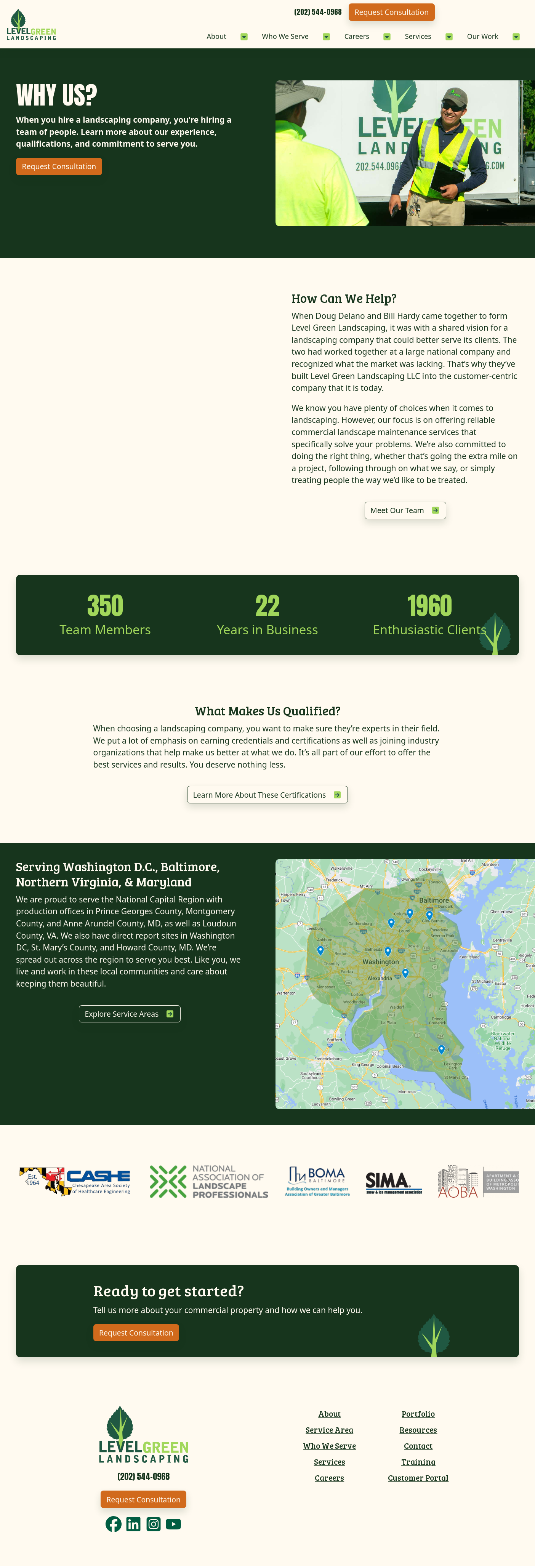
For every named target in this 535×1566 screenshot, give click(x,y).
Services (402, 36)
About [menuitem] (329, 1417)
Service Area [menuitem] (329, 1433)
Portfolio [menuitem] (418, 1417)
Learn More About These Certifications (259, 796)
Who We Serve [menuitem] (329, 1449)
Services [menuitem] (329, 1465)
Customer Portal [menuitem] (418, 1482)
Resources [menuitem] (418, 1433)
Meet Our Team (397, 511)
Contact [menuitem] (418, 1449)
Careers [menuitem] (329, 1482)
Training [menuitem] (418, 1465)
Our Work (475, 36)
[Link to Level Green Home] (143, 1437)
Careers (333, 36)
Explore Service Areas (122, 1017)
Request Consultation (480, 12)
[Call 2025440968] (399, 12)
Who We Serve (252, 36)
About (173, 36)
